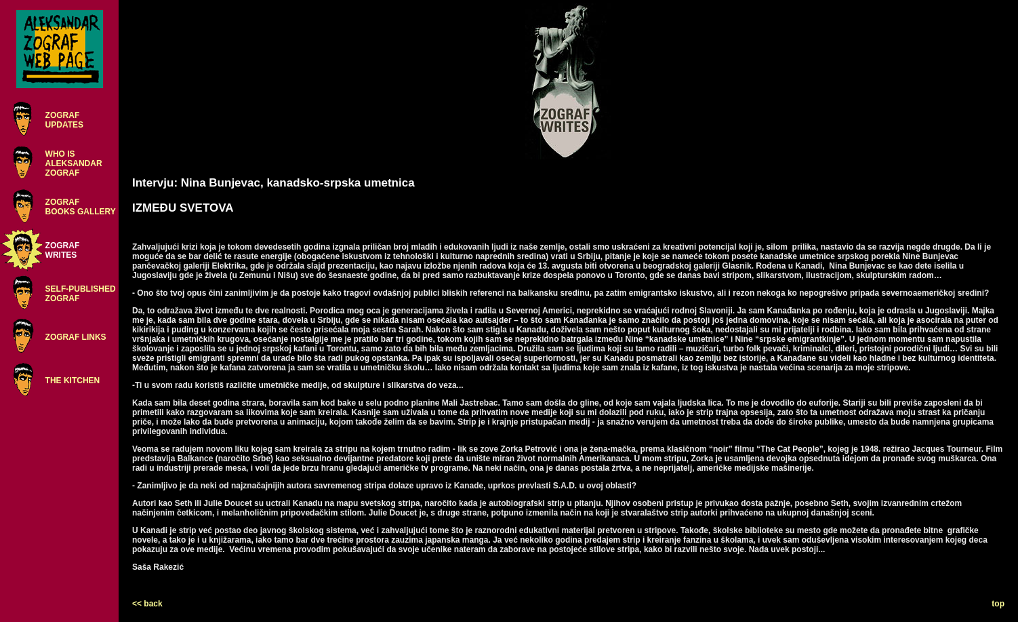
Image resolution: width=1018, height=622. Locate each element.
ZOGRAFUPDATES (64, 120)
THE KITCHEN (72, 380)
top (998, 603)
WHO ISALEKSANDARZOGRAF (73, 163)
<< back (147, 603)
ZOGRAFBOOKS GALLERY (80, 206)
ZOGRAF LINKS (75, 337)
